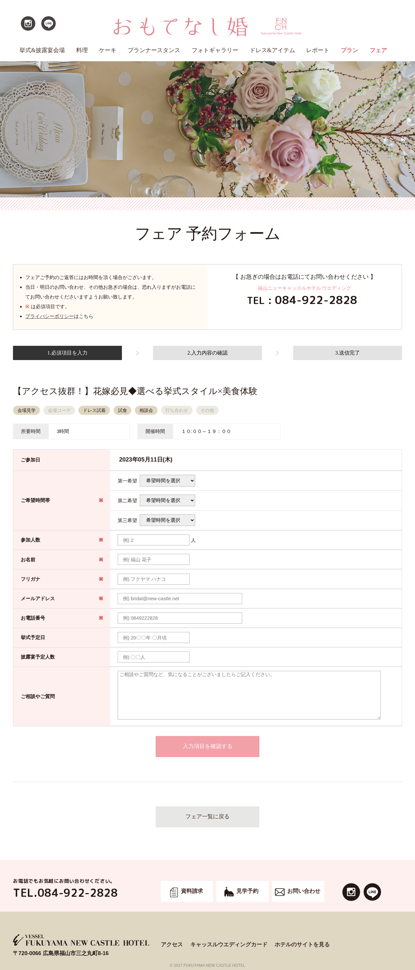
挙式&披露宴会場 (42, 50)
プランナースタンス (154, 50)
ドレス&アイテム (272, 50)
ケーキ (107, 50)
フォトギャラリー (215, 50)
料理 (82, 50)
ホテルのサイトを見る (302, 944)
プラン (349, 50)
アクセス (172, 944)
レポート (317, 50)
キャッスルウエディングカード (228, 944)
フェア (378, 50)
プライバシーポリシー (49, 316)
